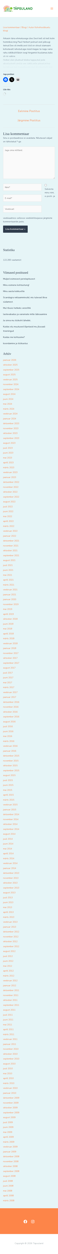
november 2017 (10, 653)
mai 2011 (7, 1024)
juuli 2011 (8, 1014)
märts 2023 (8, 467)
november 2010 (10, 1049)
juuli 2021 (8, 565)
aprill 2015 (8, 794)
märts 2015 (8, 799)
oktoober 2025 (10, 364)
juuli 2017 (8, 672)
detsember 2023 (11, 423)
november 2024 (10, 384)
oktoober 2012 (10, 941)
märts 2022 (8, 526)
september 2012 (11, 946)
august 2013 (9, 892)
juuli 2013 (8, 897)
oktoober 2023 (10, 433)
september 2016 (11, 716)
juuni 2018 (8, 623)
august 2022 (9, 501)
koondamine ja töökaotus (15, 343)
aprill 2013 (8, 912)
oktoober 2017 (10, 658)
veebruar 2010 (10, 1088)
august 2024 (9, 394)
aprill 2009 (8, 1136)
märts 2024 (8, 408)
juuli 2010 (8, 1068)
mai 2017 (7, 682)
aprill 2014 (8, 853)
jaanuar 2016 (9, 750)
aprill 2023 (8, 462)
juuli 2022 (8, 506)
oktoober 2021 (10, 550)
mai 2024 (7, 403)
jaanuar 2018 (9, 648)
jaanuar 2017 (9, 697)
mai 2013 (7, 907)
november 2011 (10, 995)
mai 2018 (7, 628)
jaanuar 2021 (9, 594)
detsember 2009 (11, 1097)
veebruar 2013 (10, 921)
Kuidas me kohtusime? (14, 337)
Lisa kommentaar (11, 27)
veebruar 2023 (10, 472)
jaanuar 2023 (9, 477)
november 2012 (10, 936)
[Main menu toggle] (52, 8)
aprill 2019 (8, 614)
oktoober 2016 (10, 711)
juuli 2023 (8, 447)
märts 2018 (8, 638)
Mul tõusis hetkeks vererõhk (17, 308)
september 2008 (11, 1171)
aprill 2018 (8, 633)
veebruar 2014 (10, 863)
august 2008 (9, 1176)
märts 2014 (8, 858)
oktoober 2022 (10, 491)
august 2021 (9, 560)
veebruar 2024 (10, 413)
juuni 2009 (8, 1127)
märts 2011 (8, 1034)
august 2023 (9, 443)
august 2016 (9, 721)
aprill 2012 (8, 970)
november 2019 (10, 604)
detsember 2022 (11, 482)
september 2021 (11, 555)
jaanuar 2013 (9, 926)
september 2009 (11, 1112)
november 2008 (10, 1161)
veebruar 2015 (10, 804)
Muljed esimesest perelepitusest (19, 278)
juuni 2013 (8, 902)
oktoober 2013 (10, 882)
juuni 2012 (8, 961)
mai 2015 (7, 790)
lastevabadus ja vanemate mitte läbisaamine (25, 314)
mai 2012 (7, 966)
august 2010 (9, 1063)
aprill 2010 (8, 1078)
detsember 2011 (11, 990)
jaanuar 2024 (9, 418)
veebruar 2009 (10, 1146)
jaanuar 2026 (9, 360)
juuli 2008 (8, 1181)
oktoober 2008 (10, 1166)
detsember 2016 (11, 702)
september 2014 (11, 829)
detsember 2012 (11, 931)
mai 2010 (7, 1073)
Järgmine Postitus (29, 120)
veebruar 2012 (10, 980)
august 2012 (9, 951)
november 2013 (10, 878)
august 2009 (9, 1117)
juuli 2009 (8, 1122)
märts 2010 (8, 1083)
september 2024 (11, 389)
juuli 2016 (8, 726)
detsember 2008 (11, 1156)
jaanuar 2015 (9, 809)
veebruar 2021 (10, 589)
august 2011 (9, 1009)
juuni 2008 (8, 1185)
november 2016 (10, 706)
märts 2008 (8, 1200)
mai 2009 (7, 1132)
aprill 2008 (8, 1195)
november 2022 (10, 487)
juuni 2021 (8, 570)
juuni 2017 (8, 677)
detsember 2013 (11, 873)
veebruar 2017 (10, 692)
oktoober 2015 (10, 765)
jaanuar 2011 (9, 1044)
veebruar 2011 (10, 1039)
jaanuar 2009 (9, 1151)
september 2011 (11, 1005)
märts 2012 (8, 975)
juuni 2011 (8, 1019)
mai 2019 (7, 609)
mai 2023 (7, 457)
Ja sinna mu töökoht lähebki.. (17, 320)
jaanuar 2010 (9, 1093)
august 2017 (9, 667)
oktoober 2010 (10, 1053)
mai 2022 (7, 516)
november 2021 (10, 545)
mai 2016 (7, 736)
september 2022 (11, 496)
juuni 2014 (8, 843)
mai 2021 (7, 575)
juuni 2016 (8, 731)
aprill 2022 (8, 521)
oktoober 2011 (10, 1000)
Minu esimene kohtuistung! (16, 285)
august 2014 (9, 833)
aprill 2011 (8, 1029)
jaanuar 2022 (9, 535)
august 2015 (9, 775)
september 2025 (11, 369)
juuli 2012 (8, 956)
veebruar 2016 (10, 746)
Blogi (24, 27)
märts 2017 (8, 687)
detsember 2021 (11, 540)
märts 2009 (8, 1141)
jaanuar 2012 (9, 985)
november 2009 (10, 1102)
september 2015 (11, 770)
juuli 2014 (8, 838)
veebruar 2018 (10, 643)
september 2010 (11, 1058)
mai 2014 (7, 848)
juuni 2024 (8, 399)
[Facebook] (25, 1221)
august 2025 (9, 374)
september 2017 (11, 663)
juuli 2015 (8, 780)
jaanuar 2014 (9, 868)
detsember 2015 (11, 755)
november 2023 (10, 428)
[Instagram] (33, 1221)
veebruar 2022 (10, 530)
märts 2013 (8, 917)
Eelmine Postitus (29, 111)
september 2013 (11, 887)
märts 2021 (8, 584)
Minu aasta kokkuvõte (14, 291)
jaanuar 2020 (9, 599)
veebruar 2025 (10, 379)
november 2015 (10, 760)
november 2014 (10, 819)
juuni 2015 (8, 785)
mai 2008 (7, 1190)
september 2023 (11, 438)
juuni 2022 (8, 511)
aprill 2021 (8, 579)
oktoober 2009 (10, 1107)
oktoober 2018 (10, 618)
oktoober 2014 (10, 824)
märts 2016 (8, 741)
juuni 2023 (8, 452)
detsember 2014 (11, 814)
